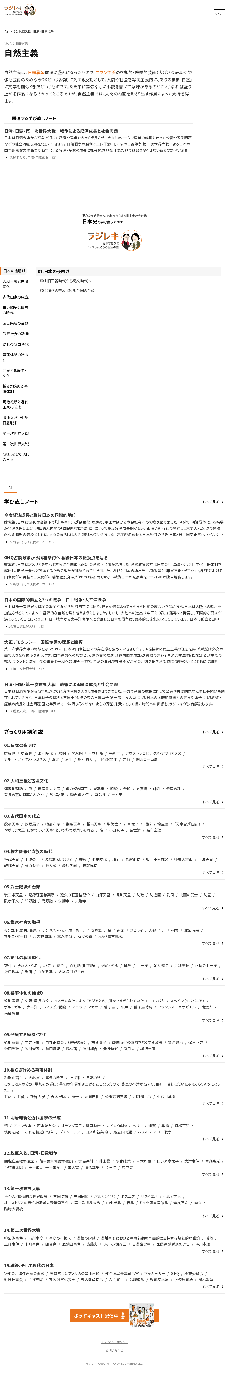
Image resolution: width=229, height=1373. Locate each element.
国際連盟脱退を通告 (173, 1244)
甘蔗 (21, 1096)
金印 (127, 788)
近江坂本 (11, 971)
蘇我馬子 (32, 824)
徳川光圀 (32, 1048)
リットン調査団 (115, 1244)
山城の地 (32, 859)
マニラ (77, 1007)
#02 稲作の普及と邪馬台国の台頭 (67, 290)
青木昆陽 (58, 1096)
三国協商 (60, 1196)
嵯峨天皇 (11, 865)
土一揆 (142, 965)
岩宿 (126, 759)
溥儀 (209, 1238)
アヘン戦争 (22, 1125)
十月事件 (32, 1244)
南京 (198, 1202)
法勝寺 (64, 900)
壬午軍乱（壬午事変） (45, 1167)
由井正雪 (32, 1042)
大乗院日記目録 (71, 971)
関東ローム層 (147, 759)
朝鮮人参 (37, 1096)
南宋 (120, 930)
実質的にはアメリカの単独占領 (75, 1273)
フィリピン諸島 (55, 1007)
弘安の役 (85, 936)
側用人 (129, 1048)
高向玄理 (153, 830)
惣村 (8, 965)
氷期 (62, 753)
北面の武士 (188, 894)
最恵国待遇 (122, 1132)
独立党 (127, 1167)
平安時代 (99, 859)
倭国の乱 (173, 788)
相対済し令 (142, 1096)
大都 (152, 930)
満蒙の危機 (86, 1238)
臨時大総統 (13, 1208)
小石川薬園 (166, 1096)
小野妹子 (116, 830)
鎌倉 (82, 859)
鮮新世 (9, 753)
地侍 (47, 965)
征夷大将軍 (183, 859)
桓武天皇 (11, 859)
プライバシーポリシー (114, 1342)
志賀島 (142, 788)
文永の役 (64, 936)
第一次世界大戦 (87, 1202)
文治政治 (175, 1042)
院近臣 (155, 894)
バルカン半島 (104, 1196)
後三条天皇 (13, 894)
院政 (140, 894)
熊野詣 (30, 900)
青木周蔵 (143, 1161)
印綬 (114, 788)
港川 (69, 759)
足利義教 (181, 965)
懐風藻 (162, 824)
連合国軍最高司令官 (122, 1273)
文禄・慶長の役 (37, 1000)
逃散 (128, 965)
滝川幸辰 (202, 1244)
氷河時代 (45, 753)
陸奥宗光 (212, 1161)
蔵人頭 (51, 865)
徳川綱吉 (90, 1048)
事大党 (73, 1167)
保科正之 (195, 1042)
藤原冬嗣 (69, 865)
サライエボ (149, 1196)
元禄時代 (110, 1048)
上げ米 (75, 1077)
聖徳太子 (114, 824)
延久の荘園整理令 (75, 894)
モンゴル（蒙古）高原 (20, 930)
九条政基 (45, 971)
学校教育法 (183, 1279)
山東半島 (113, 1202)
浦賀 (152, 1125)
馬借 (28, 971)
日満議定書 (141, 1244)
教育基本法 (159, 1279)
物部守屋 (52, 824)
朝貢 (175, 930)
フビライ (136, 930)
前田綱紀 (52, 1048)
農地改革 (206, 1279)
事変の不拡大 (60, 1238)
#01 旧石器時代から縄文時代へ (66, 280)
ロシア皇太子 (168, 1161)
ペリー (137, 1125)
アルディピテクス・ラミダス (25, 759)
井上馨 (104, 1161)
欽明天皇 (11, 824)
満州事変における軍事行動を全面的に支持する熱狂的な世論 (150, 1238)
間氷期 (77, 753)
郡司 (116, 859)
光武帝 (99, 788)
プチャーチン (69, 1132)
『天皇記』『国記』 (187, 824)
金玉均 (110, 1167)
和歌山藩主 (13, 1077)
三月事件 (11, 1244)
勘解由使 (133, 859)
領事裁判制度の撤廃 (56, 1161)
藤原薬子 (32, 865)
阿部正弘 (182, 1125)
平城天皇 (205, 859)
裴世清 (135, 830)
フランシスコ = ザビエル (177, 1007)
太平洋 (32, 1007)
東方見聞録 (42, 936)
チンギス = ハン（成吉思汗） (63, 930)
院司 (170, 894)
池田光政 (11, 1048)
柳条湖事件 (13, 1238)
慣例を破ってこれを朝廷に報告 (29, 1132)
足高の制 (93, 1077)
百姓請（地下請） (83, 965)
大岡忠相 (91, 1096)
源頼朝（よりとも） (59, 859)
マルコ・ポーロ (16, 936)
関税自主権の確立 (19, 1161)
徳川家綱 (11, 1000)
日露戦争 (36, 72)
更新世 (26, 753)
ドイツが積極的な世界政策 (25, 1196)
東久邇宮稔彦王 (62, 1279)
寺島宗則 (85, 1161)
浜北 (55, 759)
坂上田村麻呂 (157, 859)
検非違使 (90, 865)
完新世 (114, 753)
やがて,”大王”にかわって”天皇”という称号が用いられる (49, 830)
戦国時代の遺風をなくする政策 (137, 1042)
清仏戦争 (92, 1167)
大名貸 (34, 1077)
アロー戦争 (162, 1132)
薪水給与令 (46, 1125)
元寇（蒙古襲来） (111, 936)
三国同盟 (81, 1196)
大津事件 (191, 1161)
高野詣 (47, 900)
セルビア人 (172, 1196)
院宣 (207, 894)
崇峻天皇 (73, 824)
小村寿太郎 (13, 1167)
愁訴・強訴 (109, 965)
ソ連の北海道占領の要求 (24, 1273)
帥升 (157, 788)
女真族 (96, 930)
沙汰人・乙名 (27, 965)
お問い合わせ (114, 1350)
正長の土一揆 (206, 965)
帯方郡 (117, 794)
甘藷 (8, 1096)
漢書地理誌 (13, 788)
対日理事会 (13, 1279)
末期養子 (98, 1042)
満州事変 (36, 1238)
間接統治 (36, 1279)
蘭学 (75, 1096)
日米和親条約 (96, 1132)
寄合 (60, 965)
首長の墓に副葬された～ (24, 794)
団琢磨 (51, 1244)
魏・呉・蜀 (57, 794)
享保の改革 (54, 1077)
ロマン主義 (105, 72)
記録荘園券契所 (42, 894)
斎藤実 (92, 1244)
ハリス (143, 1132)
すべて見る (211, 501)
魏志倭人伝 (79, 794)
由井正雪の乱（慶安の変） (65, 1042)
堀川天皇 (123, 894)
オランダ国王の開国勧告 (81, 1125)
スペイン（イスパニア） (187, 1000)
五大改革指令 (92, 1279)
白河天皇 (102, 894)
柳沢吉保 (147, 1048)
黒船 (165, 1125)
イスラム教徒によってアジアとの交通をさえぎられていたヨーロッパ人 (109, 1000)
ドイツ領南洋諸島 (154, 1202)
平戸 (124, 1007)
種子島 (109, 1007)
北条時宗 (191, 930)
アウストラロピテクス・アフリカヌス (153, 753)
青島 (130, 1202)
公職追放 (136, 1279)
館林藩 (71, 1048)
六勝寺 (80, 900)
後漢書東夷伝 (49, 788)
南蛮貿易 (11, 1013)
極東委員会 (193, 1273)
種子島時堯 (143, 1007)
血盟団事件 (71, 1244)
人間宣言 (116, 1279)
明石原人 (85, 759)
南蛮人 (207, 1007)
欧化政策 (123, 1161)
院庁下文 (11, 900)
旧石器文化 (108, 759)
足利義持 (161, 965)
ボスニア (128, 1196)
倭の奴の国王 (77, 788)
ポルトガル (12, 1007)
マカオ (93, 1007)
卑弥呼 (100, 794)
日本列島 (95, 753)
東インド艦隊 (116, 1125)
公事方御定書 (116, 1096)
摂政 (148, 824)
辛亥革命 (180, 1202)
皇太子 (133, 824)
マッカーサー (154, 1273)
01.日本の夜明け (53, 271)
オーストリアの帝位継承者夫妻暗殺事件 (36, 1202)
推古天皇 (93, 824)
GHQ (175, 1273)
